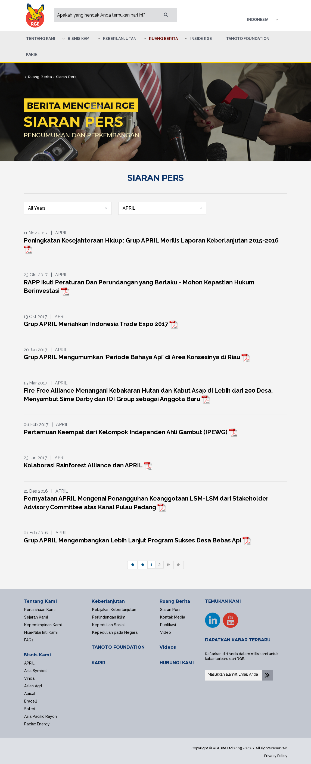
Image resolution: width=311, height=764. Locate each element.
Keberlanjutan (108, 601)
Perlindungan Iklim (108, 617)
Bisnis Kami (37, 654)
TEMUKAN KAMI (223, 601)
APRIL (29, 663)
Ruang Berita (175, 601)
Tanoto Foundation (247, 38)
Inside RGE (201, 38)
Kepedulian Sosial (108, 625)
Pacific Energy (37, 724)
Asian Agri (33, 686)
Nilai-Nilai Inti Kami (41, 632)
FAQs (28, 640)
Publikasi (168, 625)
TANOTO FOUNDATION (118, 647)
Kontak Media (172, 617)
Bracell (30, 701)
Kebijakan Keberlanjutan (114, 609)
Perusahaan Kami (39, 609)
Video (165, 632)
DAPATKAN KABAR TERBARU (237, 639)
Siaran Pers (170, 609)
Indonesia (257, 19)
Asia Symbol (35, 671)
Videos (168, 647)
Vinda (29, 678)
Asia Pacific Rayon (40, 716)
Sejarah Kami (36, 617)
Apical (29, 693)
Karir (32, 54)
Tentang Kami (40, 601)
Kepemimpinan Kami (43, 625)
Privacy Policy (275, 756)
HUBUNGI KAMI (177, 662)
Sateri (29, 709)
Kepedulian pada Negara (115, 632)
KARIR (98, 662)
